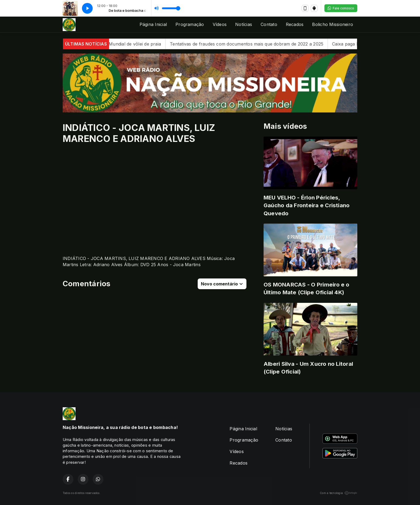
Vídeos (220, 24)
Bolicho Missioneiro (332, 24)
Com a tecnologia (338, 493)
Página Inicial (153, 24)
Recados (295, 24)
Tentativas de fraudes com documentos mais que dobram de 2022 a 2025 (252, 44)
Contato (269, 24)
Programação (189, 24)
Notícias (243, 24)
